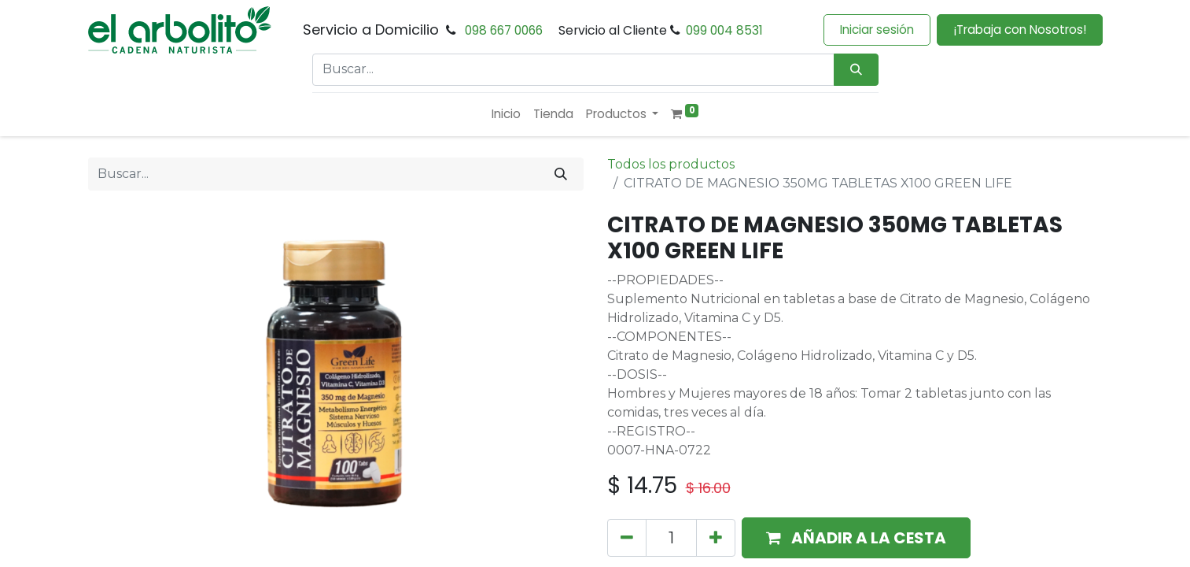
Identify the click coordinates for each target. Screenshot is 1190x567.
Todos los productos (671, 164)
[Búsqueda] (856, 70)
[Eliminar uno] (627, 538)
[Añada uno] (715, 538)
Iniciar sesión (877, 29)
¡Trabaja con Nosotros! (1019, 29)
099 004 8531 (724, 30)
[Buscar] (561, 174)
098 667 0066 (504, 30)
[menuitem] (506, 114)
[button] (856, 537)
